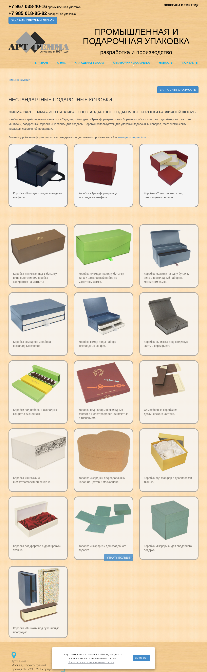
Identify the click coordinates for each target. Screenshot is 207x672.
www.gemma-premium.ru (133, 137)
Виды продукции (19, 79)
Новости (166, 62)
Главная (41, 62)
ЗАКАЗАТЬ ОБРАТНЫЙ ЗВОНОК (32, 20)
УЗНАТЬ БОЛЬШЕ (118, 562)
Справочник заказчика (131, 62)
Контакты (190, 62)
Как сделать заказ (89, 62)
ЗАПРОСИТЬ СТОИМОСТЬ (178, 89)
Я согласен (141, 658)
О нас (61, 62)
